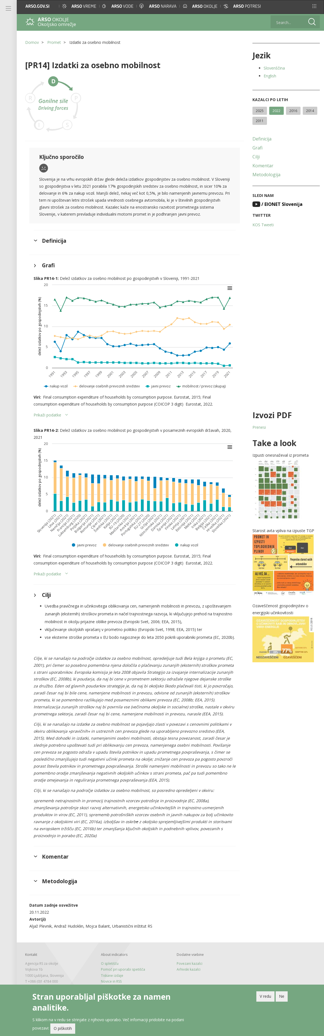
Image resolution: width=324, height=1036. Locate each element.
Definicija (261, 139)
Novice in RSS (111, 981)
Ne (281, 996)
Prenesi (259, 427)
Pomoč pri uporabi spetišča (123, 969)
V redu (265, 996)
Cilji (256, 157)
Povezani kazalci (189, 963)
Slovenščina (274, 68)
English (270, 75)
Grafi (257, 148)
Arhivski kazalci (188, 969)
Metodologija (266, 175)
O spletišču (110, 963)
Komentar (262, 166)
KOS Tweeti (263, 224)
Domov (32, 42)
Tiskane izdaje (112, 975)
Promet (54, 42)
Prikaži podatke (47, 415)
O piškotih (63, 1028)
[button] (314, 6)
